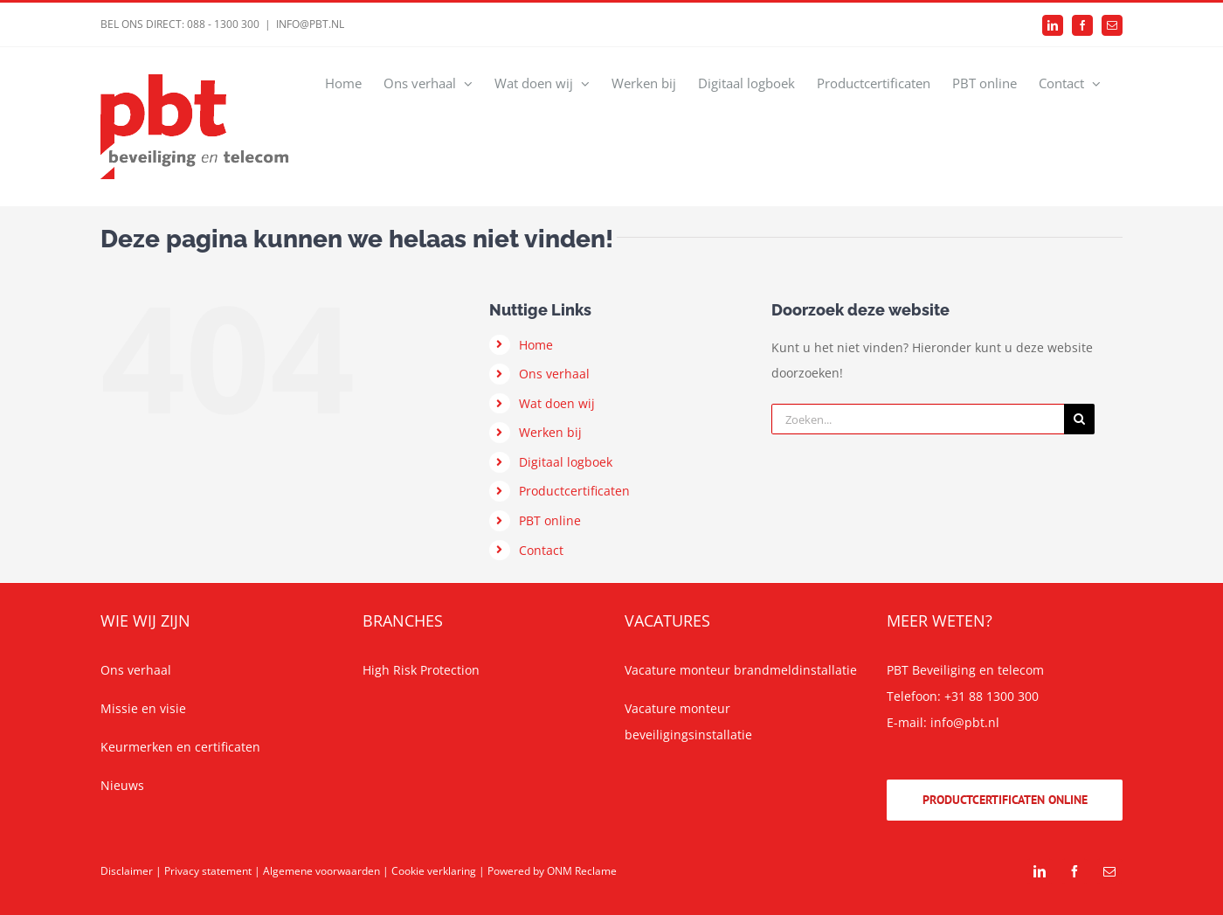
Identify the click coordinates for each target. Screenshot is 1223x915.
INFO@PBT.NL (310, 24)
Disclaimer (126, 870)
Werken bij (550, 432)
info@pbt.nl (964, 722)
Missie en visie (143, 708)
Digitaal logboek (565, 462)
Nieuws (122, 785)
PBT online (550, 520)
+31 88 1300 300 (991, 696)
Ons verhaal (554, 373)
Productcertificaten (574, 490)
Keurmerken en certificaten (180, 746)
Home (536, 344)
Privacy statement (208, 870)
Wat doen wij (557, 403)
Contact (541, 550)
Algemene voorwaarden (321, 870)
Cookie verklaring (433, 870)
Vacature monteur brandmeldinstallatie (741, 670)
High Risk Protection (421, 670)
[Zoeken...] (917, 419)
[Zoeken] (1079, 419)
